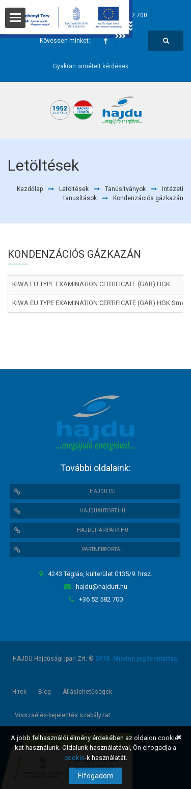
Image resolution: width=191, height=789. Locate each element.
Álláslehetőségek (87, 691)
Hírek (19, 691)
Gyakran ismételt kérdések (90, 66)
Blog (44, 691)
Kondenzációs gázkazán (148, 198)
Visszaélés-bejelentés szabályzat (63, 715)
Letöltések (74, 189)
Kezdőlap (30, 189)
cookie (74, 757)
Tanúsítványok (125, 189)
